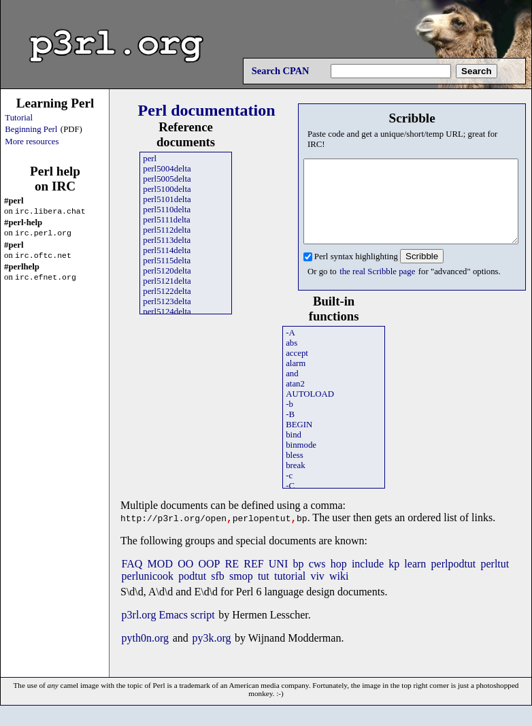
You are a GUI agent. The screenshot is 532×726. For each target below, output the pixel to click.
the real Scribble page (377, 288)
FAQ (132, 581)
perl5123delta (166, 301)
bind (293, 451)
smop (241, 593)
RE (232, 581)
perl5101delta (166, 199)
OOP (209, 581)
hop (339, 581)
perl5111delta (166, 220)
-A (290, 349)
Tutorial (19, 117)
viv (317, 593)
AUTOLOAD (310, 410)
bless (294, 471)
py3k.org (211, 655)
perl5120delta (166, 271)
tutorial (289, 593)
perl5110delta (166, 209)
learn (415, 581)
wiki (338, 593)
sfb (218, 593)
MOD (160, 581)
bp (298, 581)
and (292, 390)
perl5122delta (166, 291)
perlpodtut (453, 581)
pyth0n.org (145, 655)
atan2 (295, 400)
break (295, 481)
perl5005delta (166, 179)
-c (289, 492)
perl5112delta (166, 230)
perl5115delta (166, 260)
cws (317, 581)
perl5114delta (166, 250)
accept (297, 369)
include (368, 581)
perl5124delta (166, 311)
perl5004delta (166, 169)
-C (290, 502)
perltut (494, 581)
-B (290, 430)
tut (263, 593)
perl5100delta (166, 189)
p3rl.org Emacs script (168, 632)
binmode (301, 461)
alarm (295, 379)
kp (393, 581)
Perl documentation (207, 110)
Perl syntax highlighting (356, 273)
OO (185, 581)
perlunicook (147, 593)
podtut (192, 593)
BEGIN (299, 441)
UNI (278, 581)
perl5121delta (166, 281)
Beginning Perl (31, 129)
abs (291, 359)
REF (253, 581)
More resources (32, 141)
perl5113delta (166, 240)
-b (289, 420)
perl (149, 158)
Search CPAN (281, 70)
